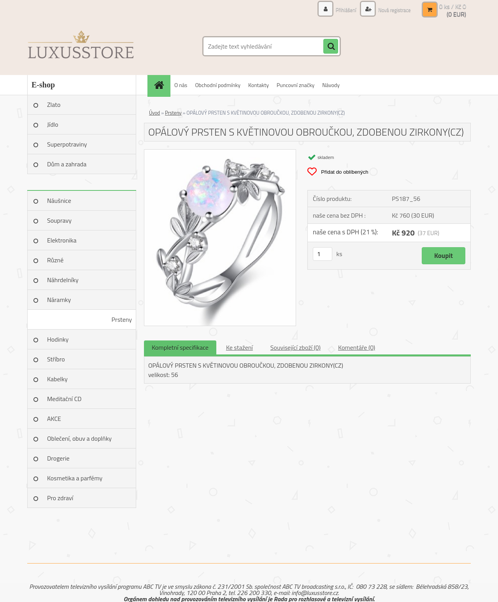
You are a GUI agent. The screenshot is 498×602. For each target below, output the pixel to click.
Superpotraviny (67, 144)
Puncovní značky (295, 85)
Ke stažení (239, 347)
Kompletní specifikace (180, 347)
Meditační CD (64, 398)
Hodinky (57, 339)
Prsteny (122, 319)
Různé (55, 260)
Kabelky (57, 379)
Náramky (59, 299)
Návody (331, 85)
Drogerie (58, 458)
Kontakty (258, 85)
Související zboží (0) (295, 347)
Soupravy (59, 220)
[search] (331, 46)
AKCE (54, 418)
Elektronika (61, 240)
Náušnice (59, 200)
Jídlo (52, 124)
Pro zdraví (60, 498)
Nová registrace (392, 9)
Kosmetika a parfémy (74, 478)
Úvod (154, 113)
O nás (180, 85)
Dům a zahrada (66, 164)
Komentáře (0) (356, 347)
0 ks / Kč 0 (452, 6)
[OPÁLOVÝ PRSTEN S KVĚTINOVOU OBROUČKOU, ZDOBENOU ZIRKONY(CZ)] (220, 152)
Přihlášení (342, 9)
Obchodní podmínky (217, 85)
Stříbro (56, 359)
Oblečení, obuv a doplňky (79, 438)
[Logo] (80, 46)
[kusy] (322, 254)
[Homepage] (161, 85)
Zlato (53, 104)
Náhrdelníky (63, 279)
